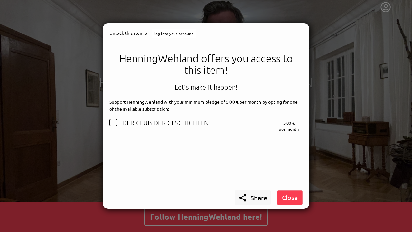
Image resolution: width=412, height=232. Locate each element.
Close (290, 197)
